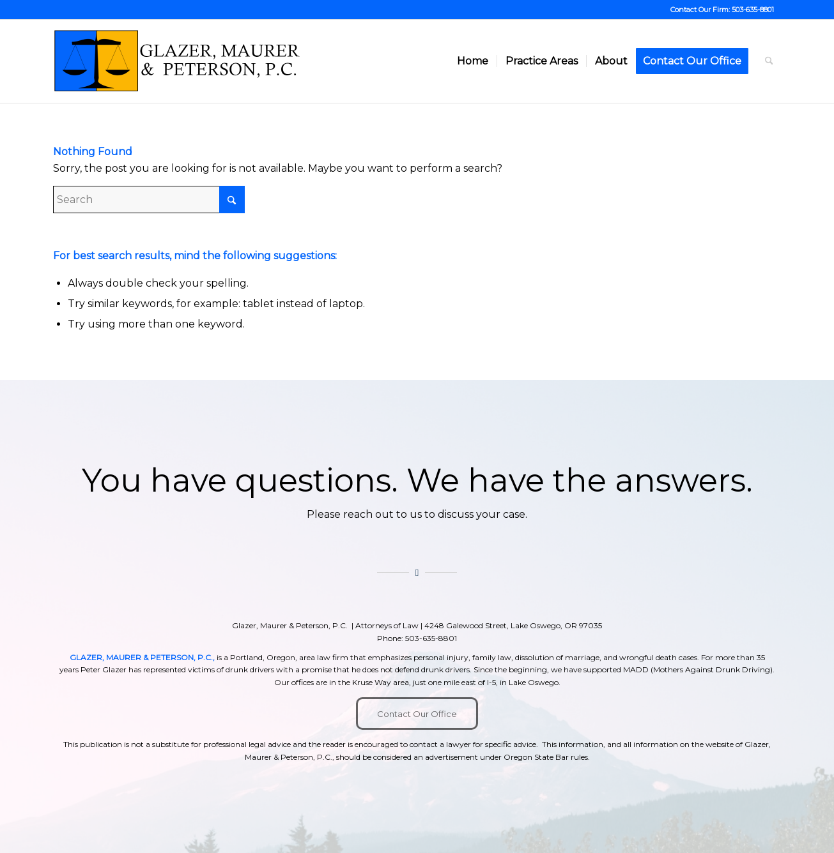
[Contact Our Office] (417, 713)
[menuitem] (473, 61)
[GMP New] (177, 61)
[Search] (769, 61)
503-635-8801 (753, 9)
